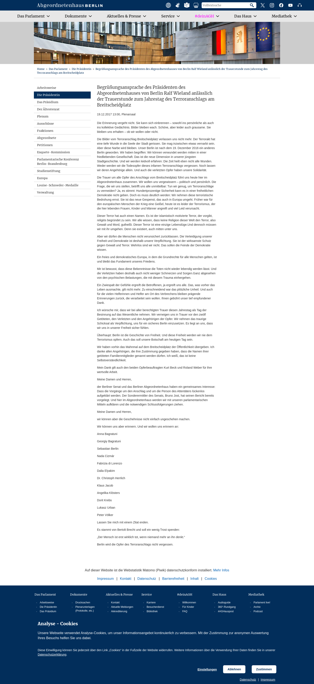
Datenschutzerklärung (52, 654)
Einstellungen (207, 669)
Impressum (268, 679)
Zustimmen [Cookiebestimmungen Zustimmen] (264, 669)
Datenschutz (248, 679)
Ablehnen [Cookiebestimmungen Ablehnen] (234, 669)
